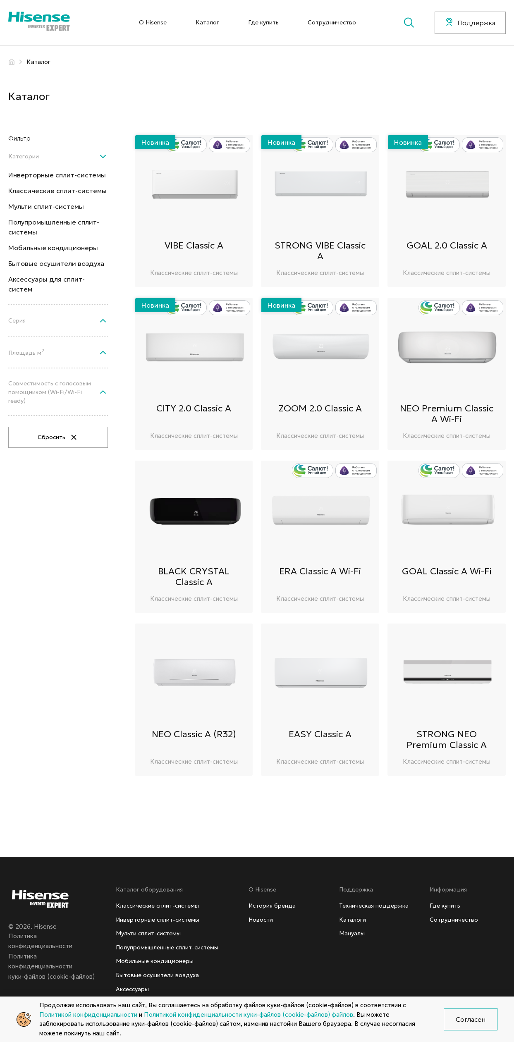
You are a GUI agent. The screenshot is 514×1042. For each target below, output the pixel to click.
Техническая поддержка (374, 905)
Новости (261, 919)
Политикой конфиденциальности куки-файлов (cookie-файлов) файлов (248, 1014)
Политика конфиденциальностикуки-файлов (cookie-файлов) (51, 966)
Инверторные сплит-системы (57, 175)
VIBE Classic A (194, 245)
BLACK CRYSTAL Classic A (194, 577)
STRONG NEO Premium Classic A (446, 739)
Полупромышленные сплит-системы (53, 227)
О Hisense (153, 22)
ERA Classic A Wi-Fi (320, 571)
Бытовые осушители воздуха (56, 263)
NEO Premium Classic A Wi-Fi (446, 414)
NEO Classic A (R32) (194, 734)
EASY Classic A (320, 734)
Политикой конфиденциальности (88, 1014)
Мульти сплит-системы (46, 206)
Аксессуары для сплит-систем (46, 284)
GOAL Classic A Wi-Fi (447, 571)
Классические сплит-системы (57, 190)
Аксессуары (132, 989)
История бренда (272, 905)
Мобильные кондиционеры (53, 248)
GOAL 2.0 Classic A (446, 245)
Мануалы (352, 933)
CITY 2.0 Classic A (193, 408)
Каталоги (352, 919)
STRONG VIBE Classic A (320, 251)
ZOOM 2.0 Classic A (320, 408)
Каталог (207, 22)
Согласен (470, 1019)
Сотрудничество (332, 22)
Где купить (263, 22)
